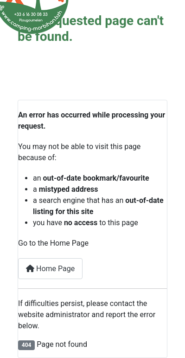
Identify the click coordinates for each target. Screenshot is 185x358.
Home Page (50, 268)
